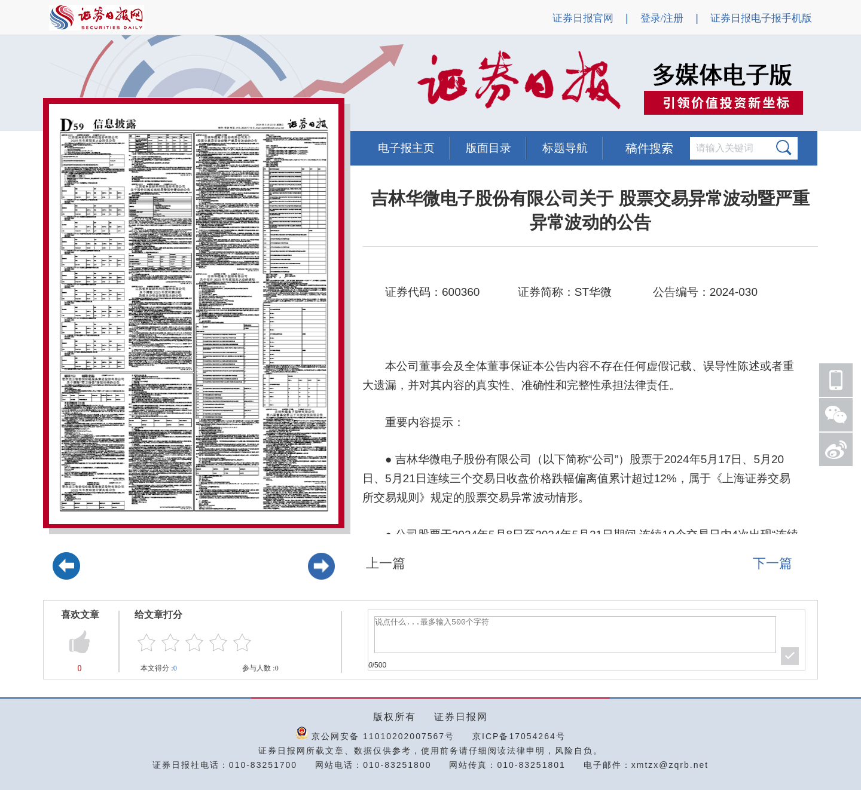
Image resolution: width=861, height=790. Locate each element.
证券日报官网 (582, 18)
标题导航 (565, 148)
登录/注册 (662, 18)
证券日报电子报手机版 (761, 18)
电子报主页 (406, 148)
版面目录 (488, 148)
